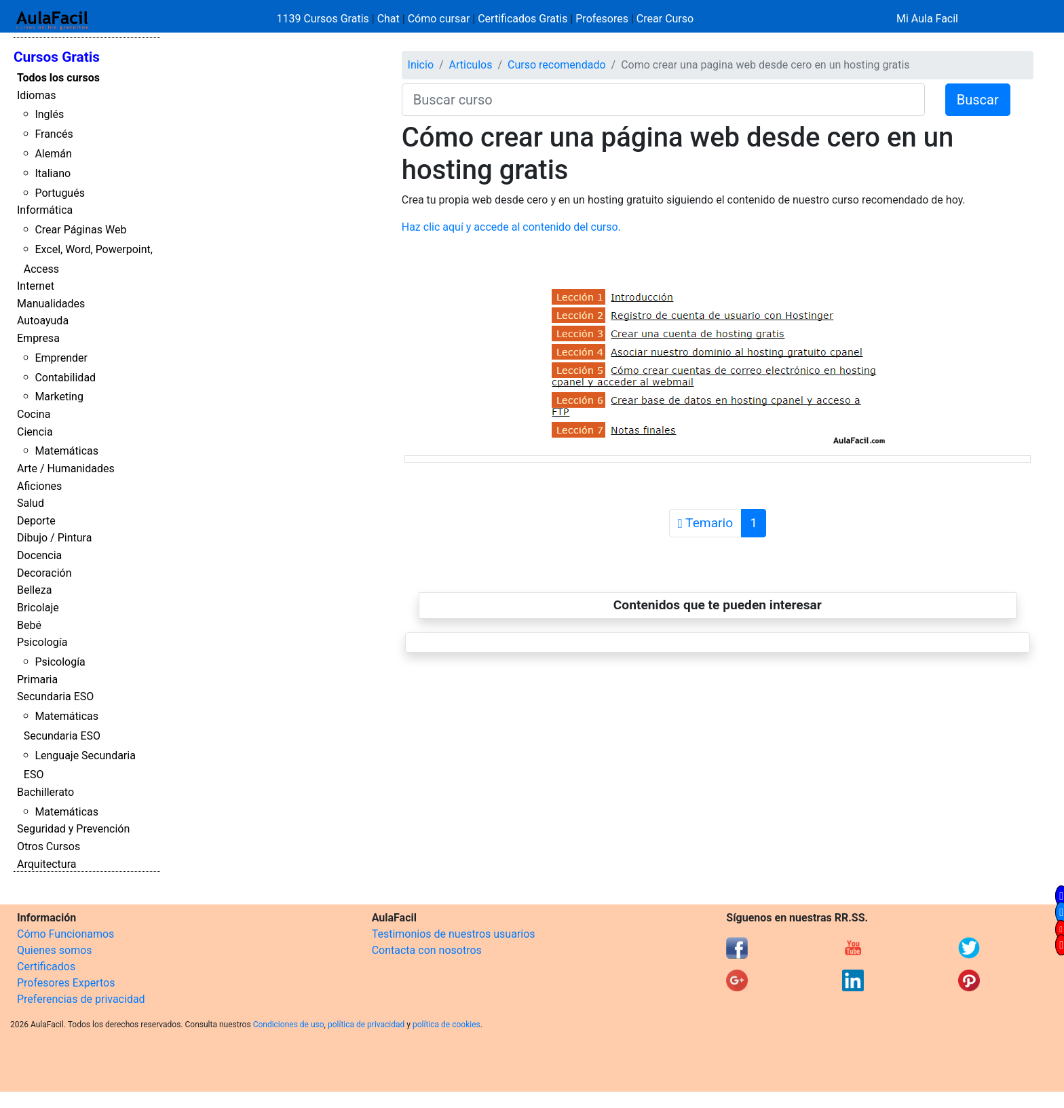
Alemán (53, 153)
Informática (45, 210)
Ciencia (35, 431)
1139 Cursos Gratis (324, 18)
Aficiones (39, 486)
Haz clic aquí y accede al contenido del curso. (511, 227)
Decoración (44, 573)
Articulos (471, 64)
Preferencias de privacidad (81, 999)
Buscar (978, 100)
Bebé (29, 625)
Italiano (53, 173)
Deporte (36, 520)
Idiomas (36, 95)
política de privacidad (366, 1024)
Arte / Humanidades (66, 468)
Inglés (49, 114)
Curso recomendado (557, 64)
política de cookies (446, 1024)
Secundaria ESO (55, 696)
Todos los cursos (58, 77)
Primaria (37, 679)
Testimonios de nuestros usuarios (453, 934)
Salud (30, 503)
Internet (35, 286)
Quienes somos (54, 950)
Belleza (34, 590)
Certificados (46, 966)
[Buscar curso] (663, 99)
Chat (388, 18)
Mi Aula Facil (927, 18)
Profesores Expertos (66, 982)
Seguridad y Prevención (73, 828)
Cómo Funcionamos (65, 934)
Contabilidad (65, 377)
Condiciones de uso (288, 1024)
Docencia (39, 555)
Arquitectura (46, 864)
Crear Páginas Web (80, 229)
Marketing (59, 396)
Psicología (42, 642)
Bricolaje (38, 607)
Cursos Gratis (57, 57)
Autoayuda (43, 320)
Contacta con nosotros (427, 950)
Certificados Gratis (522, 18)
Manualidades (51, 303)
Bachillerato (45, 792)
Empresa (38, 338)
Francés (54, 134)
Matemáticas (66, 450)
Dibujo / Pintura (54, 537)
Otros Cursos (48, 846)
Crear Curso (665, 18)
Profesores (601, 18)
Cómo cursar (439, 18)
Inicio (421, 64)
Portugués (60, 193)
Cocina (33, 414)
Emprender (61, 357)
